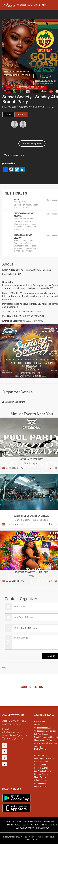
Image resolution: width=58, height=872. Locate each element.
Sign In (37, 5)
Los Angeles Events (42, 784)
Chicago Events (41, 787)
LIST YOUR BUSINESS (25, 841)
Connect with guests (32, 143)
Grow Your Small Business (45, 756)
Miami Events (40, 790)
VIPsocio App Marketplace (45, 744)
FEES (19, 834)
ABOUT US (9, 834)
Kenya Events (40, 799)
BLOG (25, 837)
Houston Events (41, 781)
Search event (25, 5)
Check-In (21, 114)
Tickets (8, 114)
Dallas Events (40, 777)
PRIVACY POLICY (43, 841)
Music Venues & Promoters (46, 753)
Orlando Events (40, 793)
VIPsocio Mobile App (42, 740)
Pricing (37, 737)
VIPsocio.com (32, 852)
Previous (4, 697)
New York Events (41, 774)
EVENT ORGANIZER (32, 834)
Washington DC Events (44, 771)
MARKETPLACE (13, 837)
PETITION (34, 837)
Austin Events (40, 796)
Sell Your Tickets (41, 747)
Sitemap (37, 759)
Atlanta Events (40, 768)
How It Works (39, 734)
